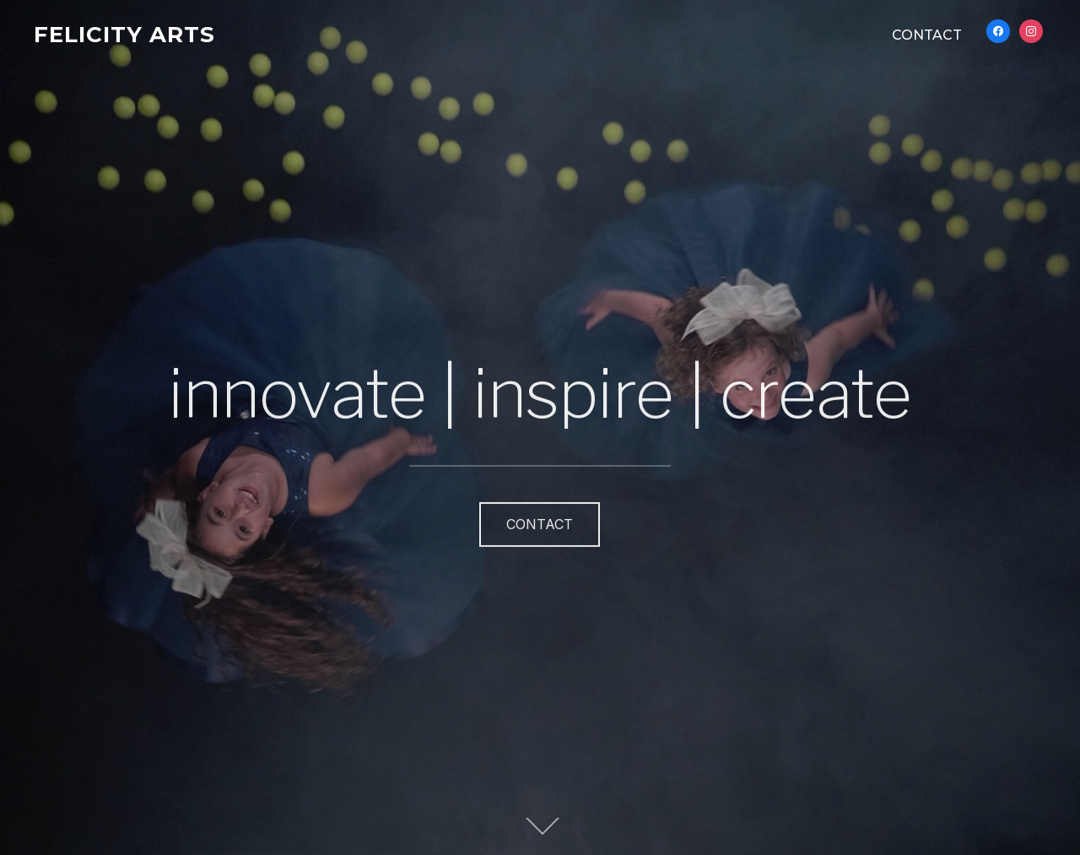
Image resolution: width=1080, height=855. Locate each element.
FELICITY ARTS (124, 34)
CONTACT (927, 35)
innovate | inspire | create (539, 385)
